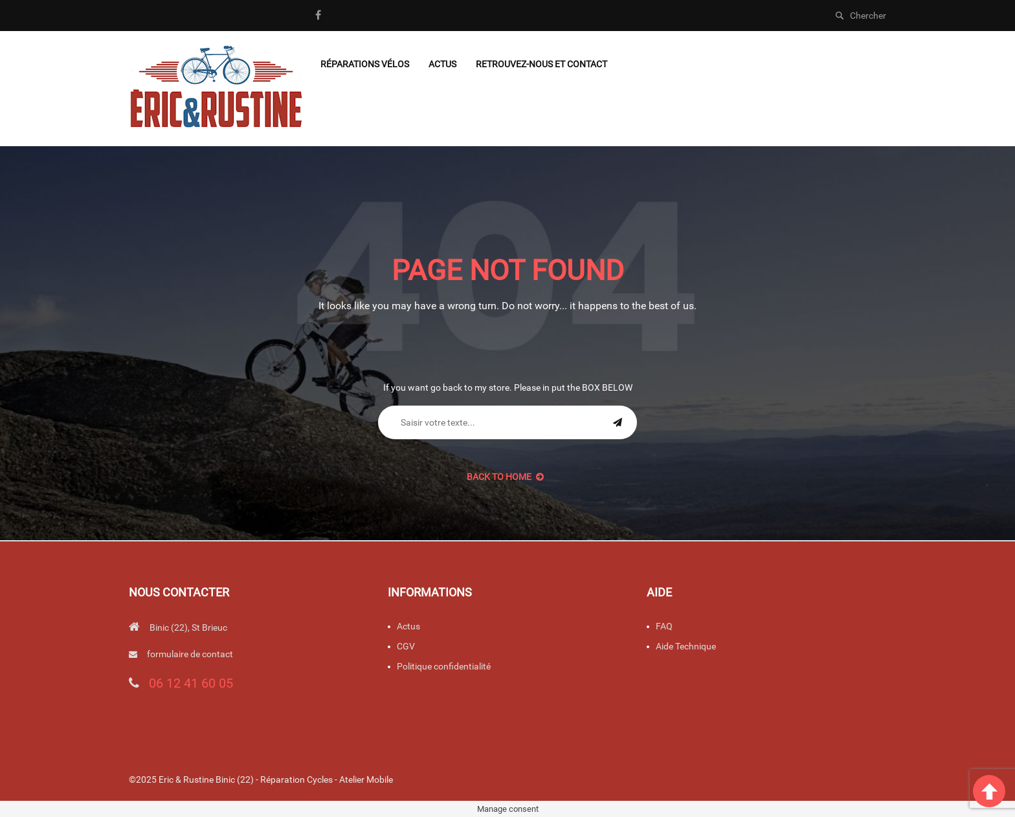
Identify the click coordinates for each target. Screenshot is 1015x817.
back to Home (505, 477)
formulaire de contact (190, 654)
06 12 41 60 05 (191, 683)
